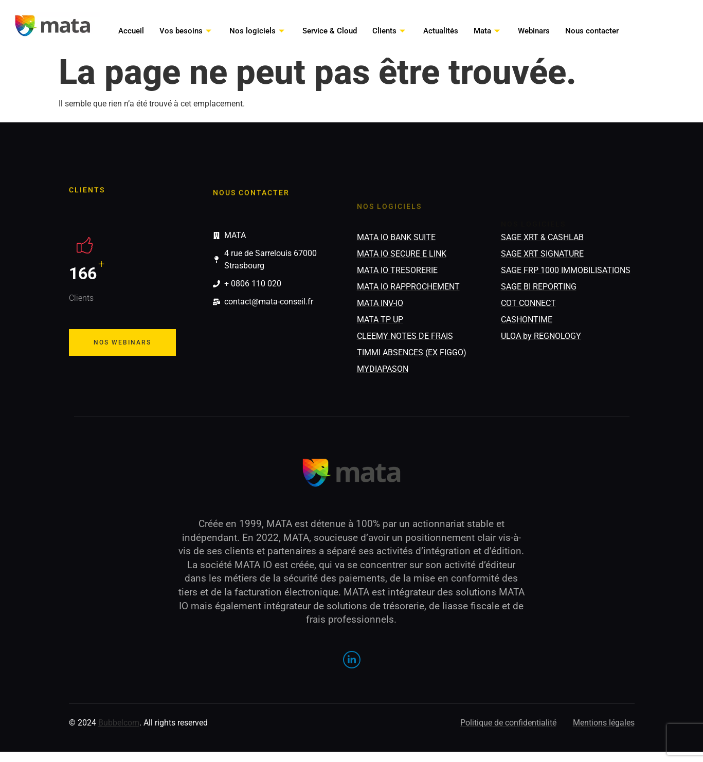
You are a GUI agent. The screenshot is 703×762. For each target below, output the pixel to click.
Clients (390, 30)
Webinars (534, 30)
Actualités (440, 30)
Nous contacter (592, 30)
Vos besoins (186, 30)
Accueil (131, 30)
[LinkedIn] (351, 659)
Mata (488, 30)
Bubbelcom (118, 723)
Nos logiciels (258, 30)
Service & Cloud (329, 30)
